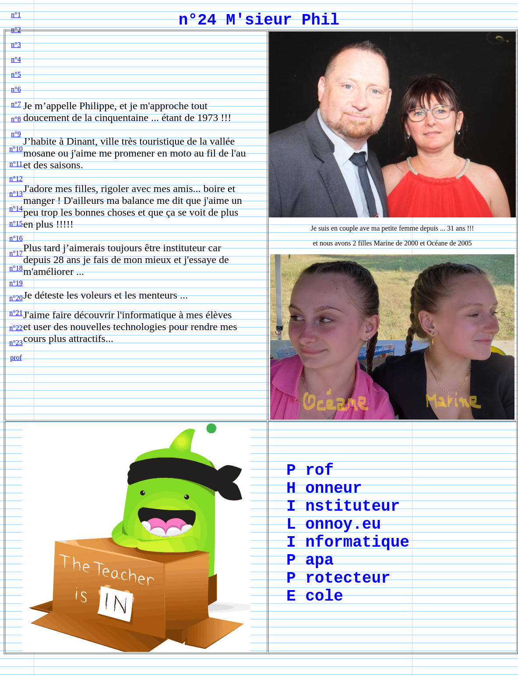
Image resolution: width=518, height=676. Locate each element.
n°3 (16, 44)
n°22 (15, 327)
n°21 (15, 313)
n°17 (15, 253)
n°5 (16, 74)
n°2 (16, 29)
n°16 (15, 238)
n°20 (15, 298)
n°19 (15, 283)
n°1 (16, 14)
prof (16, 357)
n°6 (16, 89)
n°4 (16, 59)
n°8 (16, 119)
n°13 (15, 193)
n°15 (15, 223)
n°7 (16, 104)
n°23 (15, 342)
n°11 (16, 163)
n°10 (15, 149)
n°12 (15, 178)
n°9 (16, 134)
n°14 (15, 208)
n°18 (15, 268)
